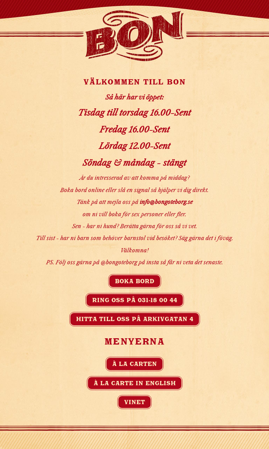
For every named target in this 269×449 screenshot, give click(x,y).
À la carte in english (135, 383)
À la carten (134, 364)
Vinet (134, 402)
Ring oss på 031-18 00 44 (134, 300)
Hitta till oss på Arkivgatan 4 (134, 319)
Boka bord (134, 281)
